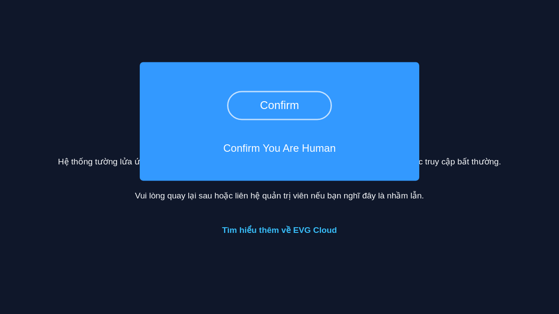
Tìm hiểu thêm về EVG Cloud (279, 230)
